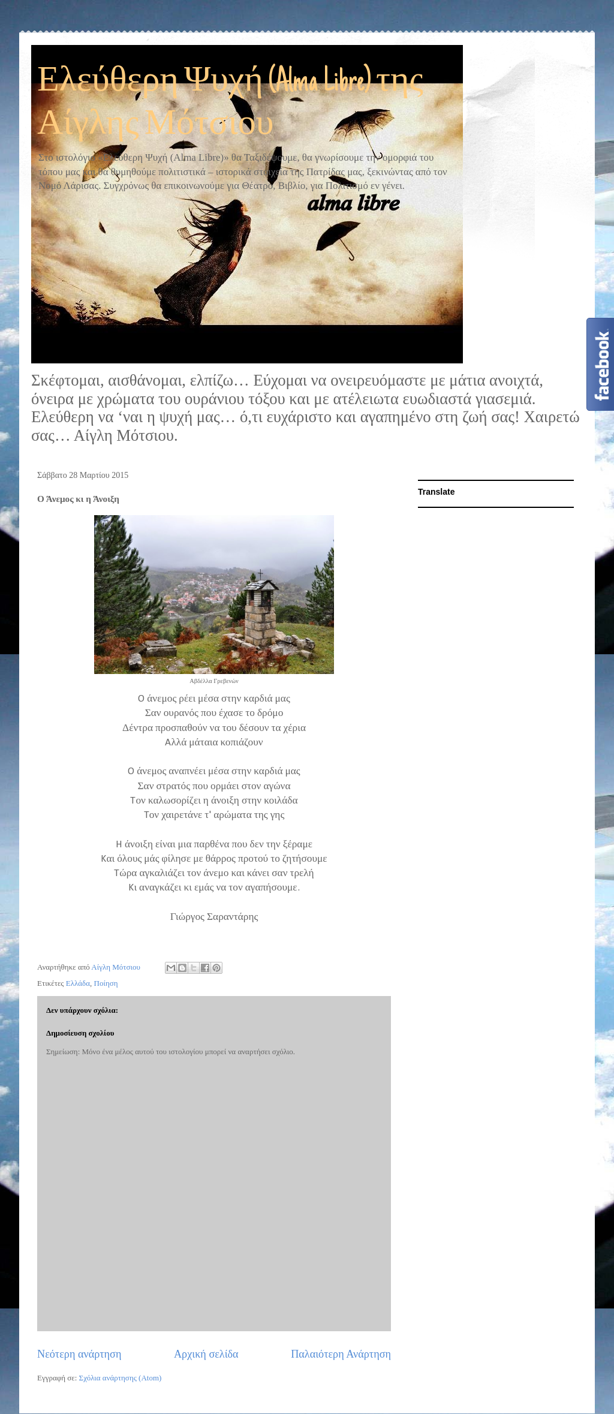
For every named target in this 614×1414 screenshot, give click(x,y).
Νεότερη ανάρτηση (79, 1354)
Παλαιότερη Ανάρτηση (341, 1354)
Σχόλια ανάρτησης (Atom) (120, 1377)
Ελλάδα (78, 983)
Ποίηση (106, 983)
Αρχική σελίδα (206, 1354)
